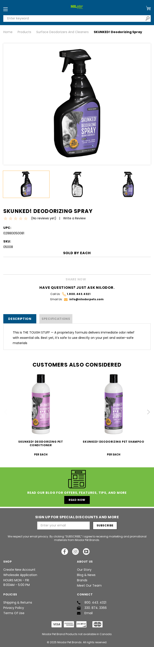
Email (85, 613)
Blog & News (86, 575)
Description (19, 319)
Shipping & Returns (17, 602)
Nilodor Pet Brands (69, 642)
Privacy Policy (13, 608)
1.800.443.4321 (76, 294)
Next (148, 412)
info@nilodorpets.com (83, 299)
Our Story (84, 569)
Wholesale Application (20, 575)
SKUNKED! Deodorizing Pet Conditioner (40, 443)
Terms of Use (13, 613)
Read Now (77, 500)
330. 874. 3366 (92, 608)
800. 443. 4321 (91, 602)
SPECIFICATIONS (56, 319)
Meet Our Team (89, 585)
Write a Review (74, 218)
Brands (82, 580)
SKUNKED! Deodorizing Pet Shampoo (113, 442)
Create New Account (19, 569)
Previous (5, 412)
